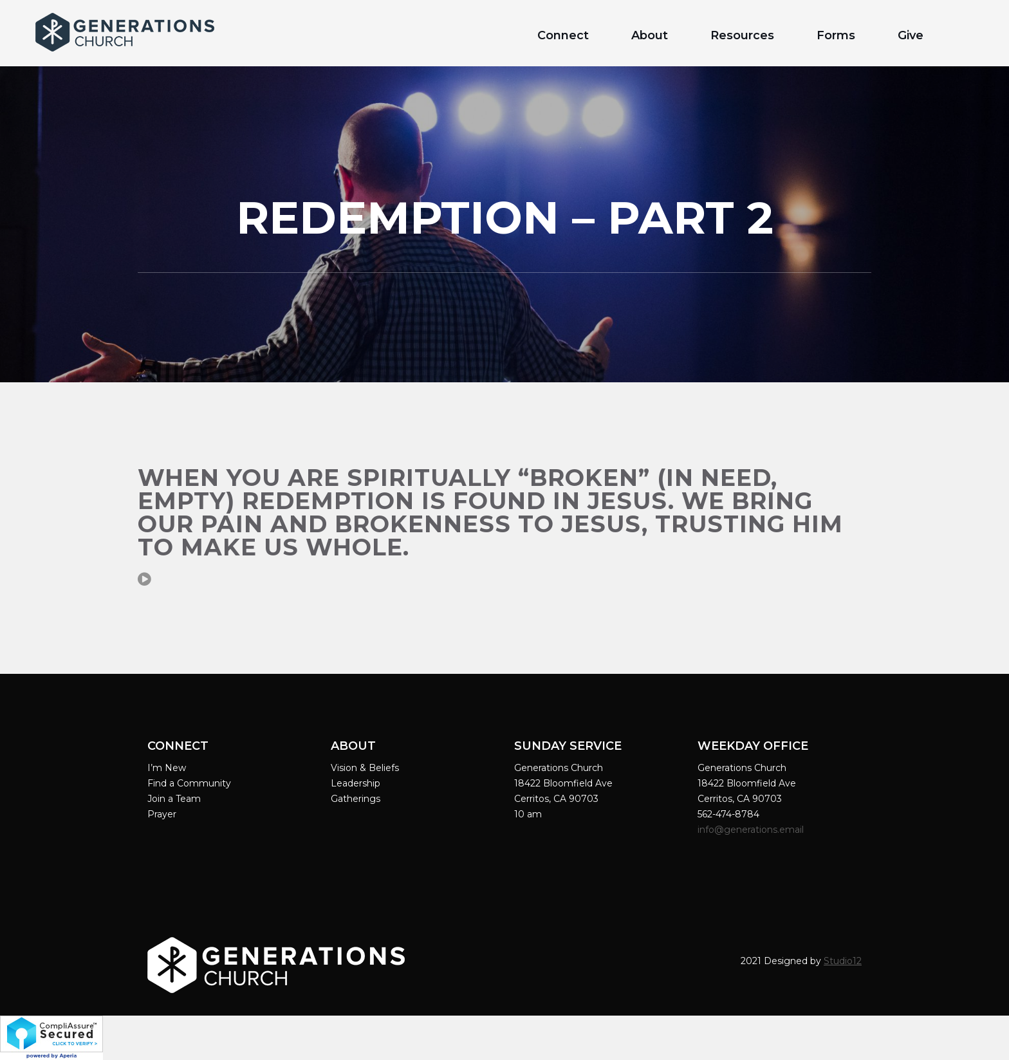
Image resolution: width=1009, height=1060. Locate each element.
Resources (742, 35)
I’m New (166, 768)
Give (910, 35)
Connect (563, 35)
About (649, 35)
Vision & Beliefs (365, 768)
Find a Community (189, 783)
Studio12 (843, 961)
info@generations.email (752, 829)
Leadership (355, 783)
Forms (836, 35)
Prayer (161, 814)
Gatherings (355, 798)
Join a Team (174, 798)
